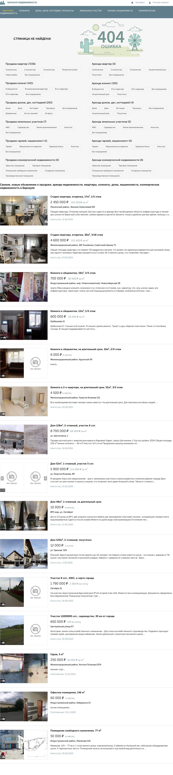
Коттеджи (37, 110)
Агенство (74, 136)
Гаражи (9, 156)
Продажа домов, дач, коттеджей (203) (30, 104)
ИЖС (8, 136)
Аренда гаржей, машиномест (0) (113, 150)
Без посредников (59, 75)
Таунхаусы (55, 110)
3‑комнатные (53, 70)
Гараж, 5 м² (57, 666)
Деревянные (36, 116)
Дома (8, 110)
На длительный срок (102, 75)
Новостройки (37, 75)
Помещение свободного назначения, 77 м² (75, 742)
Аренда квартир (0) (104, 64)
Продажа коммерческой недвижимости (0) (34, 170)
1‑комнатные (12, 70)
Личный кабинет (159, 2)
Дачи (22, 110)
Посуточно (124, 75)
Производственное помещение (20, 187)
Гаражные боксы (60, 156)
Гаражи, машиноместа (120, 11)
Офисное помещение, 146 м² (67, 704)
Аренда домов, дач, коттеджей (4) (114, 109)
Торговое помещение (44, 176)
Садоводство (26, 136)
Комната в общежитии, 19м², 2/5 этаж (73, 284)
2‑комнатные (32, 70)
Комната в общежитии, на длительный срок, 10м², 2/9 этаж (85, 360)
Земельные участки (91, 11)
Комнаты (24, 11)
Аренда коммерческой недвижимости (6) (119, 170)
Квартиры (8, 11)
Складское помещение (58, 181)
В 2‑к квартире (66, 90)
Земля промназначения (51, 136)
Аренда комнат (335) (105, 84)
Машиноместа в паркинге (32, 156)
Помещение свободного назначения (22, 181)
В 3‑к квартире (12, 96)
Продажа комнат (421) (20, 84)
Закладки (137, 2)
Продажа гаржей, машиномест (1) (28, 150)
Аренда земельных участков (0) (112, 130)
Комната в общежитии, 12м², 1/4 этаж (72, 322)
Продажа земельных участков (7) (27, 130)
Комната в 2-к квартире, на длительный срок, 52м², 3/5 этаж (86, 399)
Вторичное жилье (14, 75)
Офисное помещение (16, 176)
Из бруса (10, 121)
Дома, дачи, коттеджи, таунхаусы (55, 11)
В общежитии (12, 90)
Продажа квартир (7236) (22, 64)
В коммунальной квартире (39, 90)
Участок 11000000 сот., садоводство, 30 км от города (82, 627)
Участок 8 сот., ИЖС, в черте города (72, 589)
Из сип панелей (57, 116)
